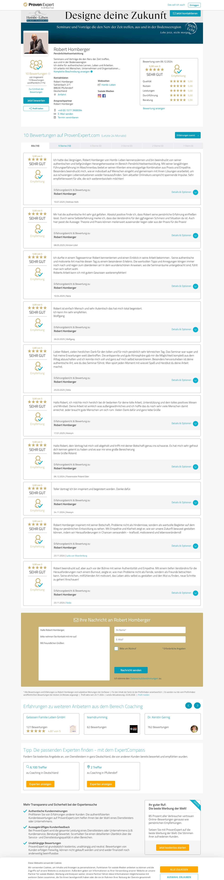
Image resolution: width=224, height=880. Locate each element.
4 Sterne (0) (95, 145)
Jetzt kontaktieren (185, 13)
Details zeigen (133, 874)
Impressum (33, 865)
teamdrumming (97, 717)
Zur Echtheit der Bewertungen (36, 90)
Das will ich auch (176, 4)
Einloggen (194, 5)
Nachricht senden (131, 670)
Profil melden (143, 694)
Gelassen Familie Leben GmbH (45, 717)
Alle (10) (35, 145)
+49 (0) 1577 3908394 (70, 110)
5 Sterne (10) (64, 145)
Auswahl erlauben (179, 855)
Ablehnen (179, 865)
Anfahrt (62, 94)
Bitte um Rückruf (128, 648)
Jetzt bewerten (36, 100)
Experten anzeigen (40, 784)
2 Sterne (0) (157, 145)
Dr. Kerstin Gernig (159, 717)
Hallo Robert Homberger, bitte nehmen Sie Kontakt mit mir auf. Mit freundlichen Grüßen (74, 653)
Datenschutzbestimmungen (54, 865)
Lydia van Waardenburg (76, 555)
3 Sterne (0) (126, 145)
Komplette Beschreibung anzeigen (73, 71)
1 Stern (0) (188, 145)
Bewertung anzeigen (154, 108)
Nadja (68, 602)
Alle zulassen (179, 848)
